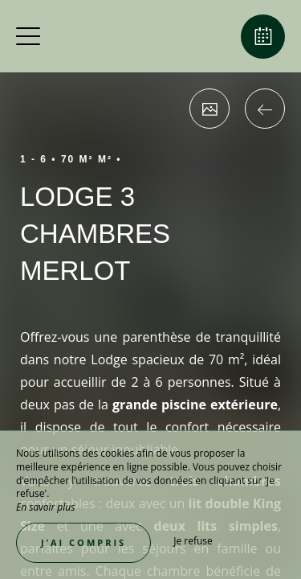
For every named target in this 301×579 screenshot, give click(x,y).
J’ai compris (83, 542)
